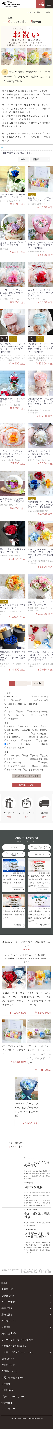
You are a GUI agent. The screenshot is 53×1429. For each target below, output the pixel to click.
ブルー (8, 715)
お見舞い (26, 744)
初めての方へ (8, 1358)
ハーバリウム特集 (13, 762)
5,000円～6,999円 (39, 696)
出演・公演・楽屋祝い (15, 747)
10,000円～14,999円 (38, 700)
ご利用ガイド (8, 1364)
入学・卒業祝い (12, 737)
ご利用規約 (7, 1390)
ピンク (20, 711)
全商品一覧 (7, 1289)
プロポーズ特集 (12, 755)
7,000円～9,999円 (13, 700)
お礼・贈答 (42, 740)
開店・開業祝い (40, 730)
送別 (34, 726)
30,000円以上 (30, 704)
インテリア (10, 740)
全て (3, 147)
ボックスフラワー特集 (15, 766)
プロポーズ (22, 726)
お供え (44, 726)
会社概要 (5, 1383)
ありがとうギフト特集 (33, 769)
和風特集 (43, 762)
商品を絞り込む (26, 784)
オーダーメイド (9, 1320)
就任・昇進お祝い (39, 733)
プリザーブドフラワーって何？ (17, 1339)
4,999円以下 (11, 696)
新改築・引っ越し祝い (37, 737)
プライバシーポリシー (12, 1396)
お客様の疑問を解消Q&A (13, 1345)
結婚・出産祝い (12, 730)
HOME (29, 12)
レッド (8, 711)
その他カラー (11, 718)
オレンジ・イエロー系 (37, 711)
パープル (19, 715)
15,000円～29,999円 (14, 704)
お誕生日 (9, 726)
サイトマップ (8, 1408)
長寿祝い (26, 740)
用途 (39, 12)
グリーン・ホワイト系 (37, 715)
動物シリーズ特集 (39, 766)
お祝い (48, 12)
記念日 (26, 730)
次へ (37, 683)
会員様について (9, 1371)
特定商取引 (7, 1402)
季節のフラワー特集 (38, 759)
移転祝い (9, 733)
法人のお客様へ (9, 1333)
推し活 (44, 744)
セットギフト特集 (13, 769)
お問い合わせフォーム (12, 1377)
